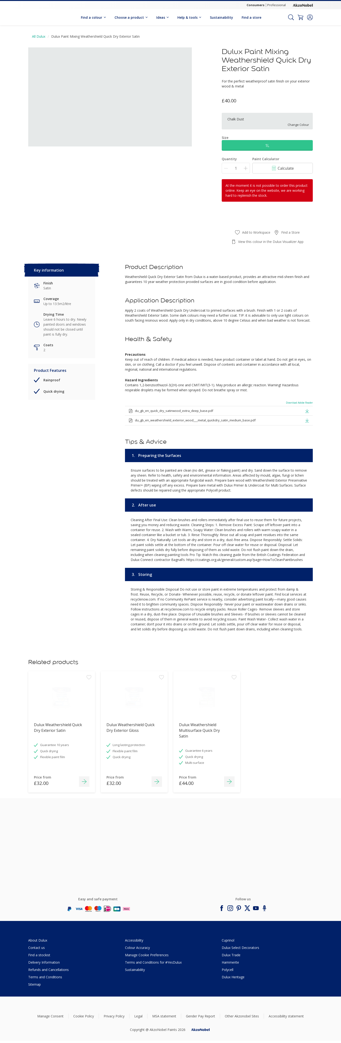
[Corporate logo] (303, 5)
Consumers (255, 5)
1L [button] (267, 145)
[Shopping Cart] (300, 17)
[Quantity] (236, 168)
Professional (276, 5)
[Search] (291, 17)
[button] (310, 17)
